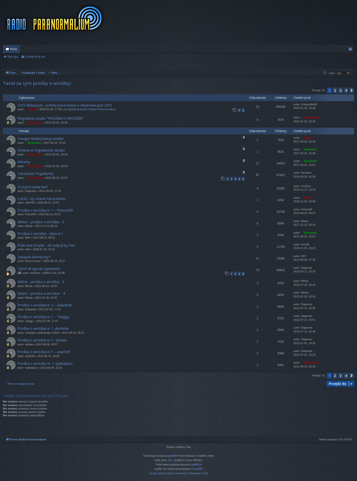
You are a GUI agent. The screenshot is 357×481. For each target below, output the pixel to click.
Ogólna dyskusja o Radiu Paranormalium (91, 109)
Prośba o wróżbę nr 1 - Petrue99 (45, 210)
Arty (170, 460)
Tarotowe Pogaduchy (36, 173)
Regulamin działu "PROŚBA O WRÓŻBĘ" (51, 118)
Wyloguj (12, 56)
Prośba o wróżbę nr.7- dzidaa (42, 340)
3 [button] (340, 90)
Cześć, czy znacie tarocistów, (42, 198)
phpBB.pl (197, 464)
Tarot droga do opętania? (39, 268)
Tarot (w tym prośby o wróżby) (37, 83)
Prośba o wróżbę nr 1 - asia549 (44, 351)
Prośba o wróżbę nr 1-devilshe (43, 328)
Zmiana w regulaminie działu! (41, 150)
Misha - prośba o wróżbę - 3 (41, 281)
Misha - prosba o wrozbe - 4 (41, 293)
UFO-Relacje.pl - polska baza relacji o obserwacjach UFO (65, 105)
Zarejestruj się (35, 56)
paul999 (198, 469)
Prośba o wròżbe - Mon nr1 (40, 233)
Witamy (24, 161)
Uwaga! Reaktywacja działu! (40, 138)
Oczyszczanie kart (33, 186)
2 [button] (335, 90)
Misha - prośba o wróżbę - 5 (41, 221)
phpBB (171, 455)
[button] (351, 90)
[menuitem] (350, 49)
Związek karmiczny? (34, 256)
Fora (13, 49)
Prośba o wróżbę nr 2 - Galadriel (44, 305)
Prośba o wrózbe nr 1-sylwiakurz (45, 363)
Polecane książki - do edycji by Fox (46, 245)
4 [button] (346, 90)
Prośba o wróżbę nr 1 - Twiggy (43, 316)
